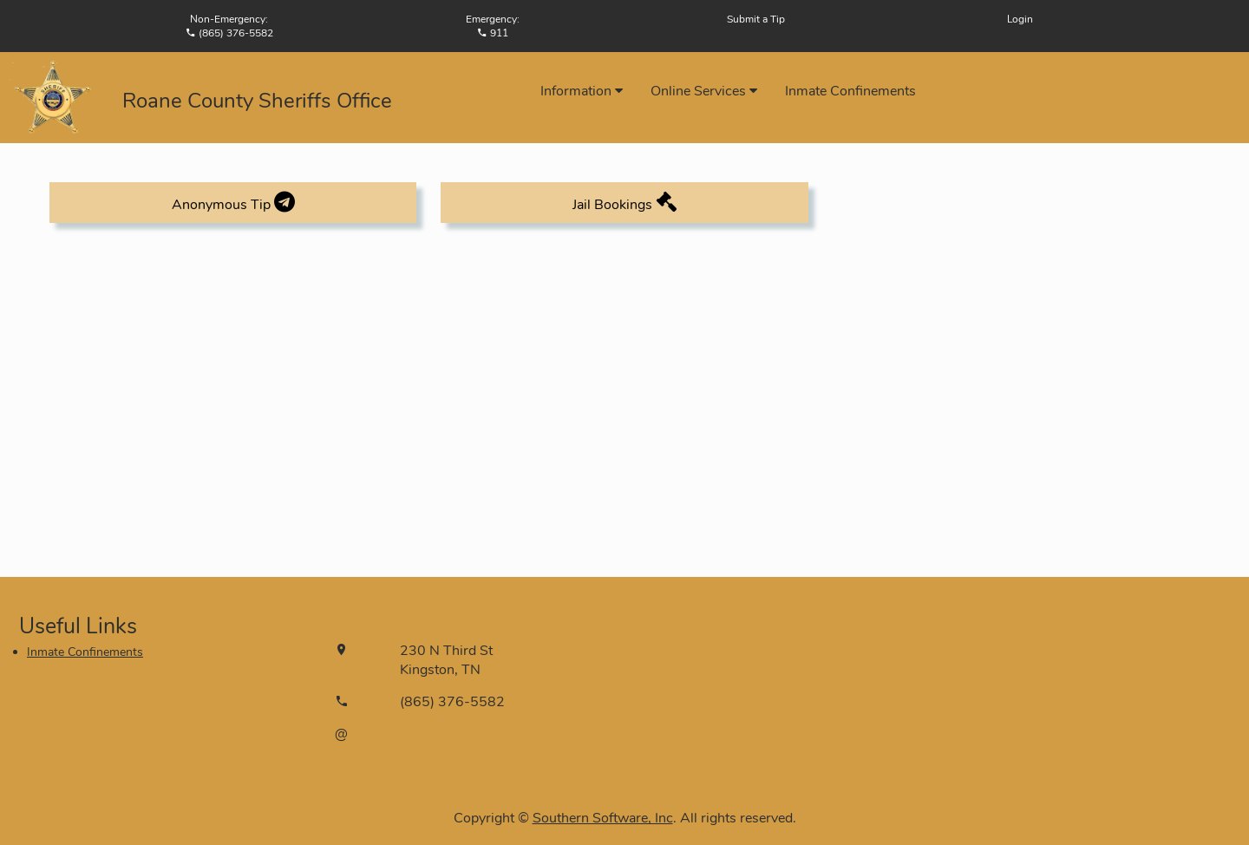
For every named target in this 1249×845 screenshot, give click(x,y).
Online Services (704, 91)
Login (1020, 19)
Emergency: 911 (493, 26)
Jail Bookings (624, 202)
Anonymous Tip (233, 202)
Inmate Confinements (850, 91)
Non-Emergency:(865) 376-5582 (229, 26)
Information (581, 91)
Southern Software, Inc (603, 818)
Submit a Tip (756, 19)
